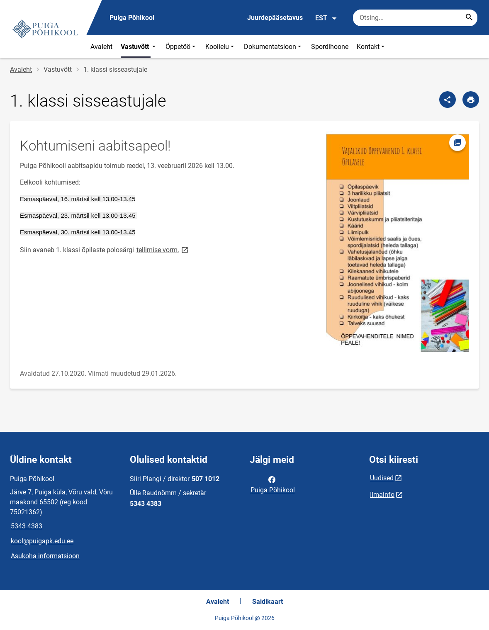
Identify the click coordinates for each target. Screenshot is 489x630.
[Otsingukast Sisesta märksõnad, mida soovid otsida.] (415, 18)
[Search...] (469, 18)
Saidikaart (267, 602)
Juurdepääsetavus (275, 18)
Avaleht (101, 47)
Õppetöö (181, 47)
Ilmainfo (382, 495)
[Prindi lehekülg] (470, 99)
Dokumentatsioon (273, 47)
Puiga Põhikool (273, 484)
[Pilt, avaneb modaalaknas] (397, 241)
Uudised (382, 478)
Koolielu (220, 47)
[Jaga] (447, 99)
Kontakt (371, 47)
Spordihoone (329, 47)
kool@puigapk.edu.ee (42, 541)
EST (326, 18)
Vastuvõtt (139, 47)
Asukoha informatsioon (45, 556)
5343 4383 (26, 526)
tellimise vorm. (163, 249)
